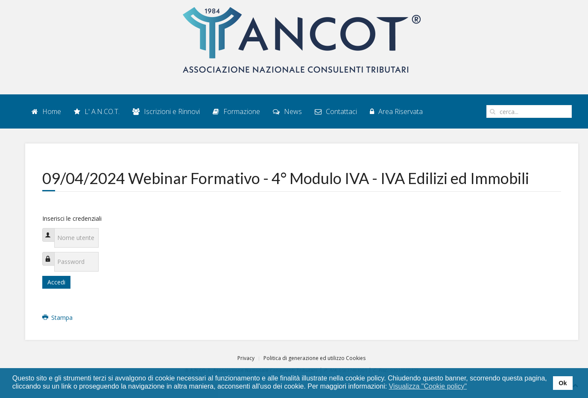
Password (52, 254)
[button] (472, 387)
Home (46, 111)
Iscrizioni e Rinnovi (166, 111)
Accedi (56, 282)
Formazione (236, 111)
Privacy (246, 358)
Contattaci (336, 111)
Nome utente (52, 230)
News (287, 111)
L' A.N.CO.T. (97, 111)
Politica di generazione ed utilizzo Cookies (314, 358)
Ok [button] (563, 383)
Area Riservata (396, 111)
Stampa (57, 317)
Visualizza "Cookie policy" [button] (428, 386)
